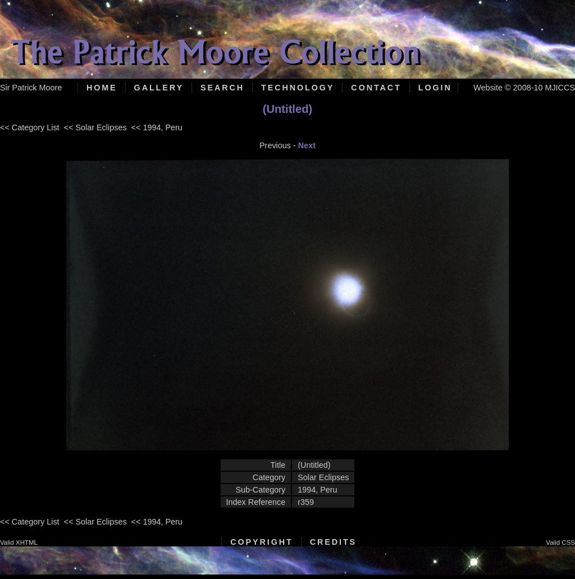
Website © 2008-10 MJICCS (524, 87)
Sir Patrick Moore (31, 87)
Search (222, 87)
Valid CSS (560, 542)
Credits (333, 541)
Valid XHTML (19, 542)
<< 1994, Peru (156, 127)
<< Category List (30, 127)
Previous (275, 145)
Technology (297, 87)
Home (101, 87)
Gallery (159, 87)
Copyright (261, 541)
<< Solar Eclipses (95, 127)
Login (435, 87)
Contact (376, 87)
